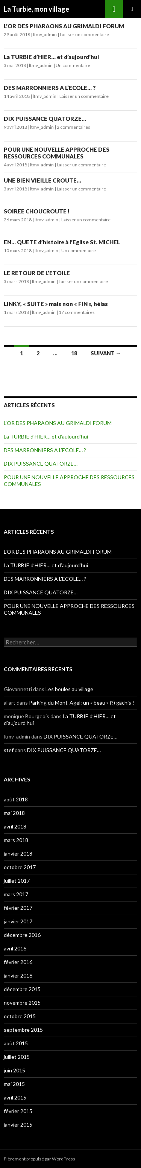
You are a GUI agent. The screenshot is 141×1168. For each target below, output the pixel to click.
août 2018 (16, 799)
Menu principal (132, 9)
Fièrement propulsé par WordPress (39, 1159)
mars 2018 (16, 840)
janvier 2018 (18, 853)
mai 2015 (14, 1084)
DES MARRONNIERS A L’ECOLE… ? (50, 87)
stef (9, 750)
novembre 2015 (22, 1002)
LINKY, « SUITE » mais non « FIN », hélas (56, 303)
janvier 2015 (18, 1124)
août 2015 (16, 1043)
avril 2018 (15, 826)
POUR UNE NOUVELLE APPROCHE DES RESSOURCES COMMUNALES (56, 153)
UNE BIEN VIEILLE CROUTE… (42, 180)
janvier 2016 (18, 975)
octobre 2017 (20, 867)
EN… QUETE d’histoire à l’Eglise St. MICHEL (62, 242)
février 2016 (18, 962)
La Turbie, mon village (36, 9)
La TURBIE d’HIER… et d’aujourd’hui (51, 56)
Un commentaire (73, 65)
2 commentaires (73, 127)
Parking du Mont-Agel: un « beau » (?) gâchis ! (81, 702)
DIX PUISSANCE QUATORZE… (45, 118)
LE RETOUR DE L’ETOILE (37, 273)
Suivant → (106, 353)
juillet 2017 (17, 880)
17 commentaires (77, 312)
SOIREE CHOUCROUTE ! (37, 211)
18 (74, 353)
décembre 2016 (22, 935)
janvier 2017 (18, 921)
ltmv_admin (45, 34)
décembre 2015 (22, 989)
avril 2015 (15, 1097)
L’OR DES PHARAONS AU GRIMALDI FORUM (64, 26)
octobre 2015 (20, 1016)
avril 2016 (15, 948)
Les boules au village (69, 689)
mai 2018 (14, 813)
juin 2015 (14, 1070)
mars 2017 (16, 894)
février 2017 (18, 908)
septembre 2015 (23, 1029)
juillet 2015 (17, 1057)
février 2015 (18, 1111)
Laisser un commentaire (84, 34)
